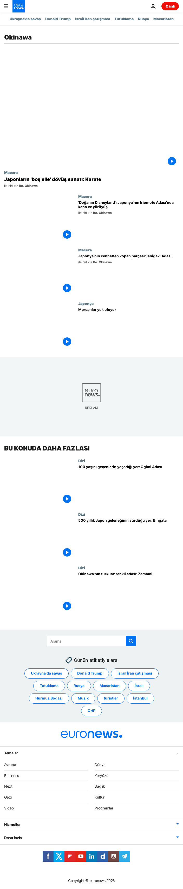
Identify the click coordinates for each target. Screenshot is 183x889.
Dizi (81, 461)
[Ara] (91, 641)
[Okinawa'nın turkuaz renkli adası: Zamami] (128, 592)
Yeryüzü (101, 775)
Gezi (8, 797)
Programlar (104, 808)
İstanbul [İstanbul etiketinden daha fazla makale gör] (140, 698)
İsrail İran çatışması (92, 19)
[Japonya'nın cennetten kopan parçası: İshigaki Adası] (128, 274)
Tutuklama (124, 19)
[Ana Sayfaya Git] (18, 6)
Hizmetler (12, 824)
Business (11, 775)
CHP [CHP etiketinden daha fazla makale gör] (91, 710)
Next (8, 786)
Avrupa (10, 764)
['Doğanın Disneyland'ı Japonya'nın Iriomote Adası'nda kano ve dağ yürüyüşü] (128, 220)
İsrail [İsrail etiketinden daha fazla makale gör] (139, 685)
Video (9, 808)
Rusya (143, 19)
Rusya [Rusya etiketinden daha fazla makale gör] (79, 685)
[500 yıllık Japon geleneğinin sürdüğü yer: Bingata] (128, 538)
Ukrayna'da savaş (25, 19)
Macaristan (163, 19)
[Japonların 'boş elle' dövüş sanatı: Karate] (91, 182)
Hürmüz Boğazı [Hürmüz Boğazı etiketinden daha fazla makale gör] (49, 698)
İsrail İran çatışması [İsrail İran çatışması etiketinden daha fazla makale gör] (134, 673)
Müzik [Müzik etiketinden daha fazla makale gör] (83, 698)
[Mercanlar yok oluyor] (128, 328)
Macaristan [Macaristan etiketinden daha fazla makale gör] (110, 685)
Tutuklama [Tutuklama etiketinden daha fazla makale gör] (49, 685)
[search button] (131, 641)
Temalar (11, 752)
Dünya (100, 764)
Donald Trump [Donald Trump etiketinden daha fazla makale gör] (89, 673)
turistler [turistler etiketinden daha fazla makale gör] (111, 698)
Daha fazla (13, 837)
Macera (11, 172)
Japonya (86, 303)
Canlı (170, 6)
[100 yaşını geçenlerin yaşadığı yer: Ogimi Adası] (128, 485)
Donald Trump (58, 19)
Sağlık (100, 786)
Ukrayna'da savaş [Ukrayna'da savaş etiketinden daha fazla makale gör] (46, 673)
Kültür (99, 797)
